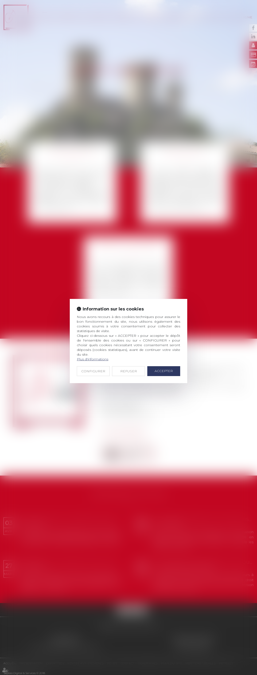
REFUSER (128, 371)
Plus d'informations (92, 359)
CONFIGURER (93, 371)
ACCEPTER (164, 371)
